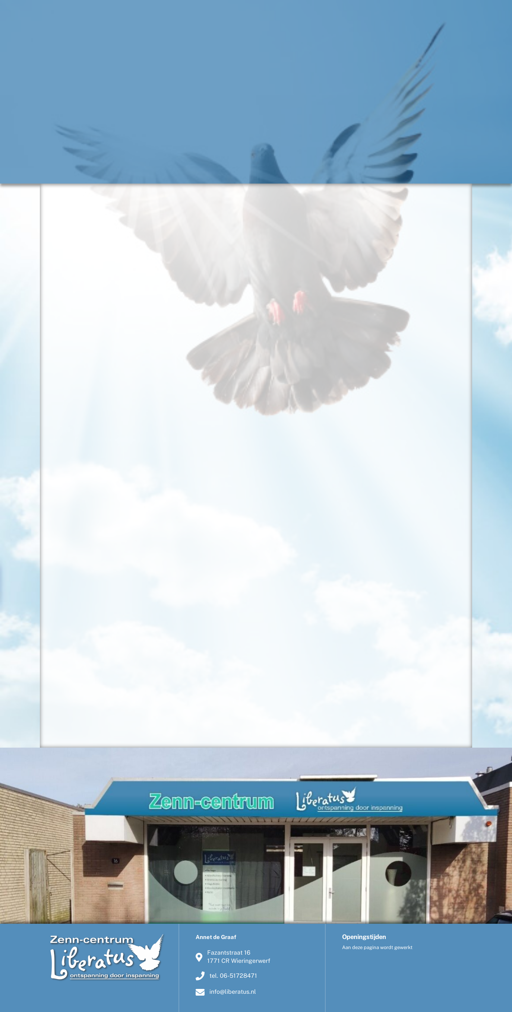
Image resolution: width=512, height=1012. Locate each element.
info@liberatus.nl (226, 992)
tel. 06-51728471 (226, 976)
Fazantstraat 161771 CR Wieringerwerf (233, 956)
